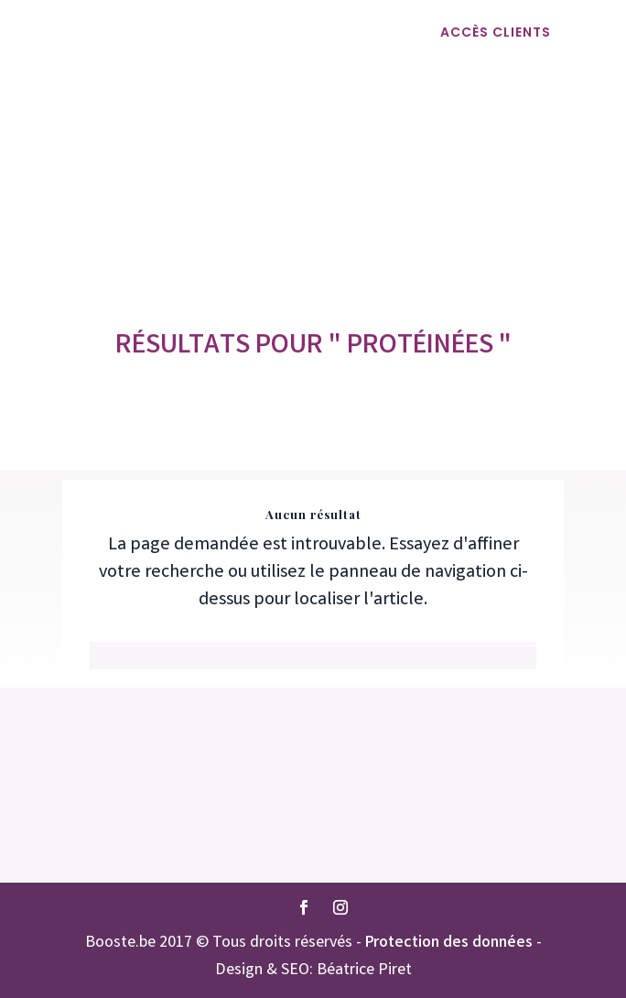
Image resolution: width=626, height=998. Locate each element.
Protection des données (449, 943)
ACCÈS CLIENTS (495, 32)
